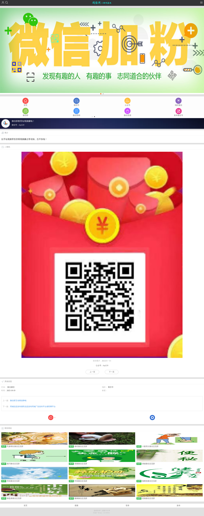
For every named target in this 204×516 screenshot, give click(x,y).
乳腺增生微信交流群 (15, 446)
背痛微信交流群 (148, 498)
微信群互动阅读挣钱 (18, 401)
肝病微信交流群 (80, 481)
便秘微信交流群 (148, 464)
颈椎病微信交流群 (149, 481)
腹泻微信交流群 (13, 464)
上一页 (92, 372)
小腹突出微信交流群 (150, 446)
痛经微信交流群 (80, 446)
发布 (178, 505)
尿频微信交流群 (80, 464)
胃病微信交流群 (13, 481)
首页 (25, 505)
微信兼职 (11, 387)
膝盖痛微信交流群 (14, 498)
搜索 (76, 505)
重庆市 (110, 387)
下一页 (111, 372)
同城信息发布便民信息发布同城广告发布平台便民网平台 (33, 407)
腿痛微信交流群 (80, 498)
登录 (127, 505)
